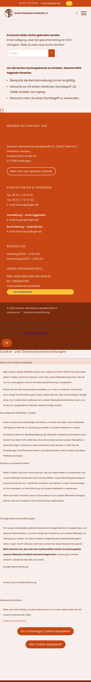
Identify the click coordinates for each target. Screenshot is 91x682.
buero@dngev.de (50, 3)
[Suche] (76, 13)
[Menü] (82, 13)
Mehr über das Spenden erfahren (31, 171)
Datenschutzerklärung (35, 333)
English (63, 13)
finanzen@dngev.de (29, 231)
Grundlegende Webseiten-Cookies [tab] (18, 412)
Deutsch (71, 13)
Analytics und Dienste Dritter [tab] (14, 463)
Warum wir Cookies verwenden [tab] (16, 362)
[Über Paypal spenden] (69, 3)
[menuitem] (28, 3)
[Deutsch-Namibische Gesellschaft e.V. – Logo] (27, 13)
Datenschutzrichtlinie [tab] (11, 600)
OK (7, 343)
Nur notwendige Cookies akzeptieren (45, 631)
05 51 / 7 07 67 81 (28, 3)
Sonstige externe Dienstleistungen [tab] (17, 518)
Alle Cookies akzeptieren (45, 644)
